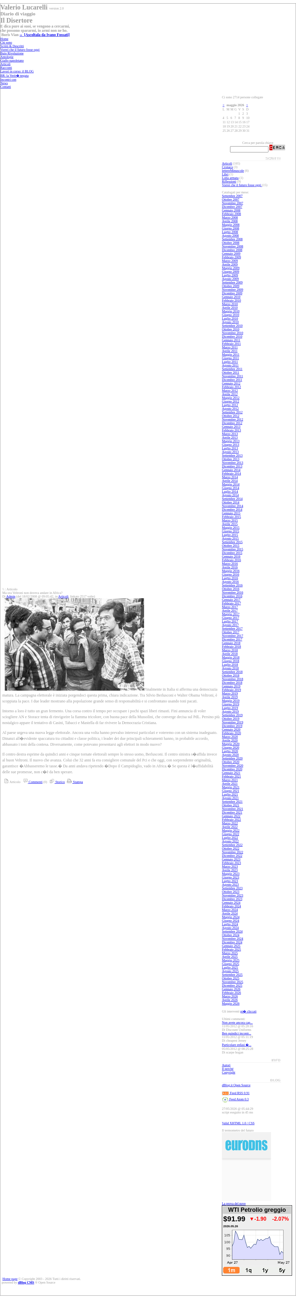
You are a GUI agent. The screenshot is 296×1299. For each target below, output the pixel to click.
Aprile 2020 (230, 740)
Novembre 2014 (232, 506)
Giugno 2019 (230, 704)
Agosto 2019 (230, 711)
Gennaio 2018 (231, 643)
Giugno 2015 (230, 531)
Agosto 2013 (230, 452)
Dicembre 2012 (232, 423)
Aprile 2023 (230, 870)
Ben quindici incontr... (236, 1033)
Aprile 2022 (230, 827)
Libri (225, 174)
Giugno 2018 (230, 661)
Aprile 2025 (230, 956)
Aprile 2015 (230, 524)
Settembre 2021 (232, 801)
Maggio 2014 (231, 484)
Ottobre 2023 (230, 892)
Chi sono (6, 42)
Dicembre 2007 (232, 206)
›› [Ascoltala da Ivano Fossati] (45, 35)
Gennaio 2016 (231, 556)
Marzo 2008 (230, 217)
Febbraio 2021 (231, 776)
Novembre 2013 (232, 462)
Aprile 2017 (230, 610)
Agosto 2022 (230, 841)
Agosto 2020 (230, 755)
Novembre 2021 (232, 809)
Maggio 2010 (231, 311)
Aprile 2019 (230, 697)
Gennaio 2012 (231, 383)
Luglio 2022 (230, 837)
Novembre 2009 (232, 289)
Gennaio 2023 (231, 859)
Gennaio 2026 (231, 989)
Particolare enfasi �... (236, 1045)
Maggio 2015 (231, 527)
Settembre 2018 (232, 672)
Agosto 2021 (230, 798)
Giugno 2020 (230, 747)
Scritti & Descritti (12, 46)
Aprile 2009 (230, 264)
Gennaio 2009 (231, 253)
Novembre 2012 (232, 419)
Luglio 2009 (230, 275)
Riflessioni (229, 181)
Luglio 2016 (230, 578)
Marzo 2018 (230, 650)
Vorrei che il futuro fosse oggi (20, 49)
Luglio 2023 (230, 881)
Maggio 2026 (231, 1003)
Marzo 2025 (230, 953)
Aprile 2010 (230, 307)
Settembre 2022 (232, 845)
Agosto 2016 (230, 581)
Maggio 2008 (231, 224)
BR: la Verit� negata (14, 75)
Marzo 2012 (230, 390)
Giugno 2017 (230, 618)
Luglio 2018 (230, 664)
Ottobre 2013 (230, 459)
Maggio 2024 (231, 917)
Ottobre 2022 (230, 848)
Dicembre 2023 (232, 899)
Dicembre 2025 (232, 985)
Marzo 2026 (230, 996)
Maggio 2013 (231, 441)
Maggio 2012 (231, 398)
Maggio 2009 (231, 268)
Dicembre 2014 (232, 509)
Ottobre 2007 (230, 199)
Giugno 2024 (230, 920)
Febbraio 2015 (231, 517)
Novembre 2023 (232, 895)
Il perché (227, 1069)
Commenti (32, 782)
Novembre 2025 (232, 982)
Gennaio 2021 (231, 773)
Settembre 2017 (232, 628)
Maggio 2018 (231, 657)
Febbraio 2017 (231, 603)
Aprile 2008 (230, 221)
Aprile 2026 (230, 1000)
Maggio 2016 (231, 571)
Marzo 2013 (230, 434)
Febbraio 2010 (231, 300)
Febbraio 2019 (231, 690)
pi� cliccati (248, 1011)
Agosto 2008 (230, 235)
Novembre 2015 (232, 549)
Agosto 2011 (230, 365)
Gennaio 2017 (231, 599)
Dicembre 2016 (232, 596)
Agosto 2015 (230, 538)
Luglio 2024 (230, 924)
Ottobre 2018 (230, 675)
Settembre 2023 (232, 888)
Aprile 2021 (230, 783)
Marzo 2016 (230, 563)
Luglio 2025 (230, 967)
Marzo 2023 (230, 866)
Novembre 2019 (232, 722)
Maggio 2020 (231, 744)
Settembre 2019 (232, 715)
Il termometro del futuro (238, 1130)
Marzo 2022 (230, 823)
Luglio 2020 (230, 751)
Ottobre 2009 (230, 286)
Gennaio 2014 (231, 470)
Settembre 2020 (232, 758)
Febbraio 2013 (231, 430)
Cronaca (227, 167)
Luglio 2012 (230, 405)
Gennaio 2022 (231, 816)
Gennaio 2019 (231, 686)
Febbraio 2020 (231, 733)
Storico (56, 782)
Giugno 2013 (230, 444)
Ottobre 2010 (230, 329)
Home (4, 39)
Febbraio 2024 (231, 906)
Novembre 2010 (232, 333)
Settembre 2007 (232, 196)
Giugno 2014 (230, 488)
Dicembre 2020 (232, 769)
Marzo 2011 (230, 347)
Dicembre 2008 (232, 250)
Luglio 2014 (230, 491)
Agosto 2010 (230, 322)
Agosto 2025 (230, 971)
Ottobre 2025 (230, 978)
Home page (10, 1279)
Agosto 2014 (230, 495)
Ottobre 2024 (230, 935)
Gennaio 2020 (231, 729)
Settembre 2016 (232, 585)
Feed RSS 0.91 (235, 1093)
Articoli (5, 64)
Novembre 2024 (232, 938)
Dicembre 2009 (232, 293)
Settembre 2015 (232, 542)
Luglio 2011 (230, 362)
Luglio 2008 (230, 232)
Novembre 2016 (232, 592)
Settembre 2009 (232, 282)
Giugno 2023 (230, 877)
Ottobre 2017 (230, 632)
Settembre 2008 (232, 239)
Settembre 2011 (232, 369)
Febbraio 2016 (231, 560)
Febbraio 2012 (231, 387)
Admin (10, 596)
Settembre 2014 (232, 499)
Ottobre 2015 (230, 545)
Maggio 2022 (231, 830)
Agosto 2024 (230, 928)
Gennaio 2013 (231, 426)
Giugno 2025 (230, 964)
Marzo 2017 (230, 607)
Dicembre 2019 (232, 726)
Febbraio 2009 (231, 257)
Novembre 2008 (232, 246)
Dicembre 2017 (232, 639)
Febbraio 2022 (231, 819)
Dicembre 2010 (232, 336)
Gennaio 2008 (231, 210)
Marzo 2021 (230, 780)
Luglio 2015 (230, 535)
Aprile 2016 (230, 567)
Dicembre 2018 (232, 682)
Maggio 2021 (231, 787)
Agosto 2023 (230, 884)
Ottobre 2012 (230, 416)
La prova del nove (233, 1203)
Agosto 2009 (230, 279)
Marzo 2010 (230, 304)
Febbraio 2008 (231, 214)
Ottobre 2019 (230, 718)
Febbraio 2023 (231, 863)
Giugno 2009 (230, 271)
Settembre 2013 (232, 455)
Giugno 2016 (230, 574)
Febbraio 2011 (231, 343)
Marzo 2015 (230, 520)
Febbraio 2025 (231, 949)
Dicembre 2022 (232, 855)
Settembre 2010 (232, 325)
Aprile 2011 (230, 351)
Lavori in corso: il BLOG (17, 71)
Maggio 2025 (231, 960)
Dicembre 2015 (232, 553)
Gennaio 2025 (231, 946)
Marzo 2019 (230, 693)
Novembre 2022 (232, 852)
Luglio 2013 (230, 448)
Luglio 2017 (230, 621)
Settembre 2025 (232, 974)
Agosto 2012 (230, 408)
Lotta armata (230, 178)
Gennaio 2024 (231, 902)
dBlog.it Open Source (236, 1085)
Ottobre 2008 (230, 243)
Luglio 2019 (230, 708)
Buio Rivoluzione (12, 53)
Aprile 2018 (230, 654)
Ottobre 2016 (230, 589)
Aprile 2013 (230, 437)
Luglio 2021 (230, 794)
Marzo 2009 (230, 261)
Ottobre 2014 (230, 502)
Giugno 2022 (230, 834)
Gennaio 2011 (231, 340)
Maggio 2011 (230, 354)
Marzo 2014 (230, 477)
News (4, 83)
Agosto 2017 (230, 625)
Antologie (6, 57)
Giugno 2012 (230, 401)
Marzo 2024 (230, 910)
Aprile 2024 (230, 913)
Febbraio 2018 (231, 646)
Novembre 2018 (232, 679)
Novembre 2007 (232, 203)
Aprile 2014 (230, 480)
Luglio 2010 (230, 318)
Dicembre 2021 (232, 812)
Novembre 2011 (232, 376)
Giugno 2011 (230, 358)
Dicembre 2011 (232, 380)
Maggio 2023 (231, 874)
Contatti (5, 87)
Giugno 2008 (230, 228)
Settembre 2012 (232, 412)
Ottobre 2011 (230, 372)
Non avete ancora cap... (237, 1022)
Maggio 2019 (231, 700)
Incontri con (8, 79)
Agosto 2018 (230, 668)
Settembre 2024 (232, 931)
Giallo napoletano (12, 60)
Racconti (6, 67)
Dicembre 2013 (232, 466)
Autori (226, 1065)
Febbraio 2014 (231, 473)
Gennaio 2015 (231, 513)
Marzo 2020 (230, 736)
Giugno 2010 (230, 315)
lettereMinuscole (233, 170)
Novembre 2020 (232, 765)
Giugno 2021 (230, 791)
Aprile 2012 (230, 394)
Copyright (228, 1072)
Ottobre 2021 (230, 805)
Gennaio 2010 (231, 297)
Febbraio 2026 (231, 992)
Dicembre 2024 (232, 942)
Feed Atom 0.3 (235, 1099)
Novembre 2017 (232, 636)
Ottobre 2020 (230, 762)
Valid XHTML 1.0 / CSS (238, 1123)
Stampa (74, 782)
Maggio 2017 (231, 614)
